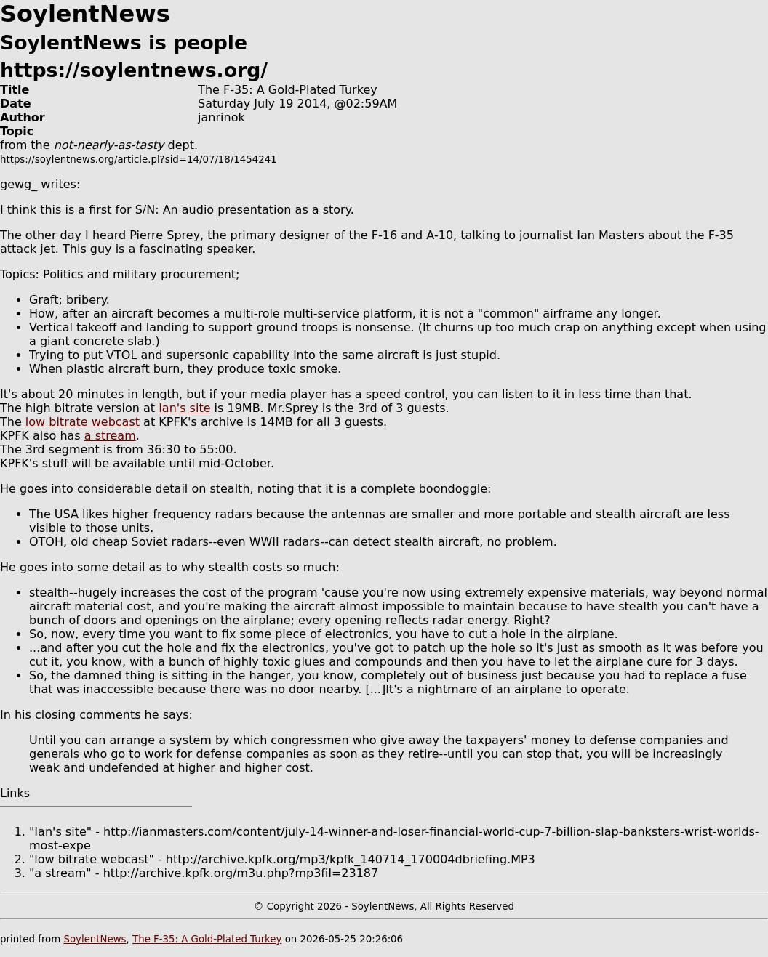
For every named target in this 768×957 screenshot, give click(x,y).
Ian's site (184, 408)
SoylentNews (94, 939)
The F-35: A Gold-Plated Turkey (206, 939)
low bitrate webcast (82, 422)
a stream (110, 436)
